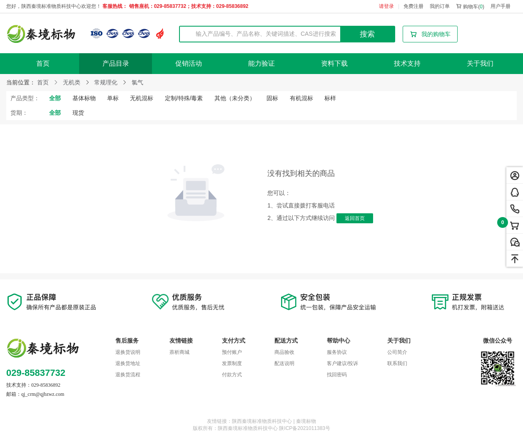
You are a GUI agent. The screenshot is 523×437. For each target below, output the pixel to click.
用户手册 (501, 6)
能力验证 (261, 63)
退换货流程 (127, 375)
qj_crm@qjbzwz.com (42, 394)
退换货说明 (127, 352)
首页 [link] (43, 82)
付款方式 (232, 375)
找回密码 (337, 375)
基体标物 (84, 98)
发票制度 (232, 363)
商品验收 (284, 352)
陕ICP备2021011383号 (304, 428)
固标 (272, 98)
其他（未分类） (234, 98)
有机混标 (301, 98)
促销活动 (188, 63)
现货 (78, 112)
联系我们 (397, 363)
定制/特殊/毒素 (184, 98)
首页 (43, 63)
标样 (330, 98)
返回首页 (355, 218)
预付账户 (232, 352)
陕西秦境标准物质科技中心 (248, 428)
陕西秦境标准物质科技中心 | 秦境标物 (274, 421)
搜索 (367, 34)
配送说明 (284, 363)
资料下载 (334, 63)
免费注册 (413, 6)
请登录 (386, 6)
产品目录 (115, 63)
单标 (113, 98)
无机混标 (141, 98)
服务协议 (337, 352)
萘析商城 (179, 352)
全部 (55, 98)
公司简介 (397, 352)
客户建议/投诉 (342, 363)
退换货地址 (127, 363)
